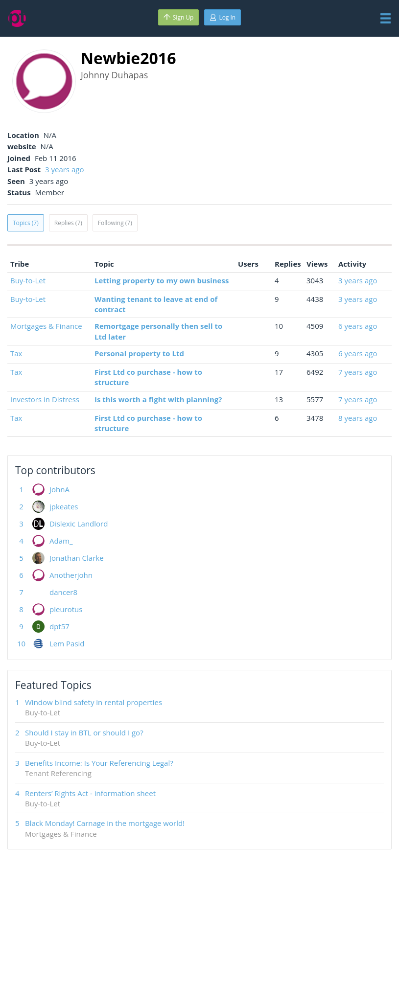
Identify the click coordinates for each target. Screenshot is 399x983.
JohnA (59, 489)
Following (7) (115, 223)
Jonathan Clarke (76, 558)
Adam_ (60, 541)
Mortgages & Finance (46, 326)
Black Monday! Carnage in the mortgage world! (105, 823)
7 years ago (357, 372)
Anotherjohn (71, 575)
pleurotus (65, 609)
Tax (16, 353)
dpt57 (59, 626)
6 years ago (357, 326)
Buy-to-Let (28, 280)
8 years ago (357, 418)
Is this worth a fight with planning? (158, 399)
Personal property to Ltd (139, 353)
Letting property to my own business (161, 280)
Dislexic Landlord (78, 523)
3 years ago (64, 169)
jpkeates (63, 506)
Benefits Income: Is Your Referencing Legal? (99, 763)
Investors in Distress (44, 399)
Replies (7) (68, 223)
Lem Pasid (67, 643)
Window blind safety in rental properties (93, 702)
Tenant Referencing (58, 773)
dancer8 (63, 592)
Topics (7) (26, 223)
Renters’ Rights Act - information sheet (90, 793)
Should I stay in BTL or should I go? (84, 732)
